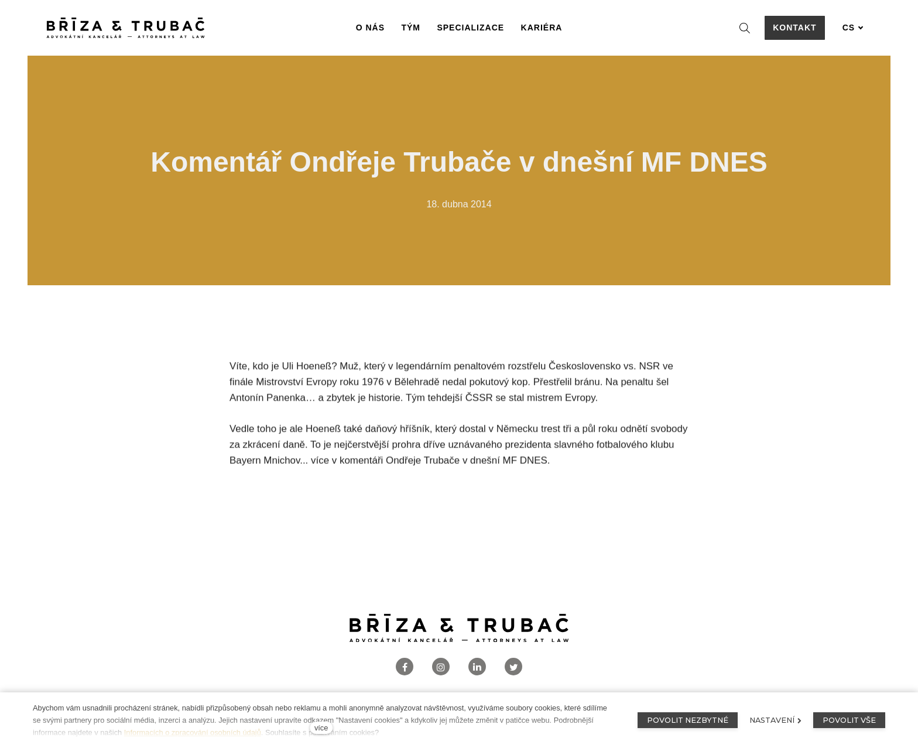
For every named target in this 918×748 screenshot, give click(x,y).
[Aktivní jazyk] (853, 28)
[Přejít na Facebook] (404, 666)
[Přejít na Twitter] (513, 666)
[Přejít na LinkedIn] (477, 666)
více (321, 727)
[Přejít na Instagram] (441, 666)
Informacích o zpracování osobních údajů (192, 732)
